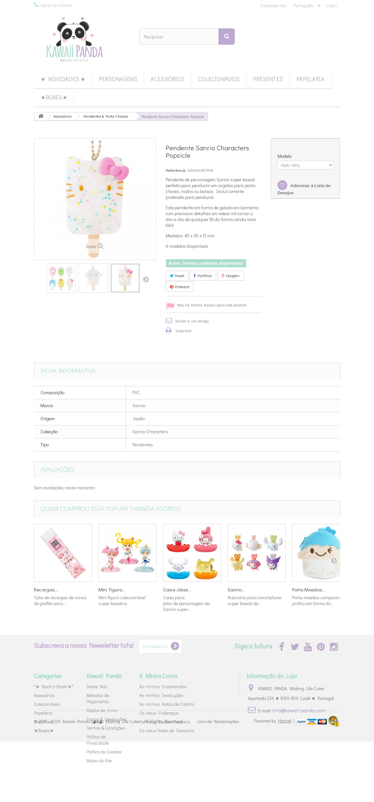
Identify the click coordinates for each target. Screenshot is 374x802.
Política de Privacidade (97, 740)
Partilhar (203, 275)
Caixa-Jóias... (177, 589)
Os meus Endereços (159, 713)
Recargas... (46, 589)
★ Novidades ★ (62, 79)
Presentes (268, 79)
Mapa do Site (99, 760)
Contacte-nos (274, 5)
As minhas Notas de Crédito (166, 704)
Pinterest (179, 286)
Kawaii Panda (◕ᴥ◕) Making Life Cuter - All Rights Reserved (123, 782)
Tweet (177, 275)
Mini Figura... (111, 589)
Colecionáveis (219, 79)
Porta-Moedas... (308, 589)
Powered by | (274, 781)
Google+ (231, 275)
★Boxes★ (53, 97)
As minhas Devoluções (161, 695)
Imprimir (183, 330)
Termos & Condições (105, 728)
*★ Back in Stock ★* (53, 686)
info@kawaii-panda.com (299, 710)
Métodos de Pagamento (97, 698)
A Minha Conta (158, 676)
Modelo (284, 156)
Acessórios (168, 79)
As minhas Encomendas (163, 686)
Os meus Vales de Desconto (166, 730)
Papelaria (310, 79)
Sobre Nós (96, 686)
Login (332, 5)
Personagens (118, 79)
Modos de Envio (101, 710)
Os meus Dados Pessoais (164, 722)
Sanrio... (236, 589)
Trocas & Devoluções (106, 719)
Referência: (176, 170)
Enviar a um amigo (192, 320)
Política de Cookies (104, 752)
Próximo (145, 279)
